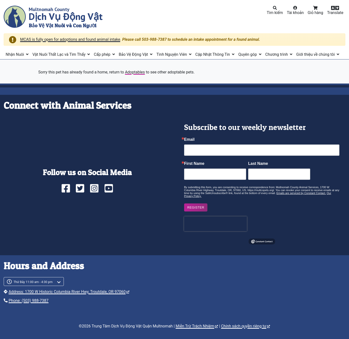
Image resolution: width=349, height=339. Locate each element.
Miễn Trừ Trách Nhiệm (197, 326)
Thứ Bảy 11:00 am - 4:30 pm (33, 282)
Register (195, 207)
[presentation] (215, 223)
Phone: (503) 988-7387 (29, 300)
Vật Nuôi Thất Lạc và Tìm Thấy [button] (59, 54)
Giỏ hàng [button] (315, 12)
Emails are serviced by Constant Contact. (301, 193)
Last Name (258, 164)
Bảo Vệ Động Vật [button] (134, 54)
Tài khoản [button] (295, 12)
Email (189, 139)
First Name (194, 164)
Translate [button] (335, 12)
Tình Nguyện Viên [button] (172, 54)
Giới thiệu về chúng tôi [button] (316, 54)
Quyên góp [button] (248, 54)
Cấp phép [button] (102, 54)
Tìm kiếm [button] (275, 12)
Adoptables (135, 72)
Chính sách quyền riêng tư (245, 326)
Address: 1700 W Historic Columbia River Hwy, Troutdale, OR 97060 (69, 291)
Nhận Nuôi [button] (15, 54)
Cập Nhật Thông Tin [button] (213, 54)
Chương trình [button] (277, 54)
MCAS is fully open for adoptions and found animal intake (70, 39)
